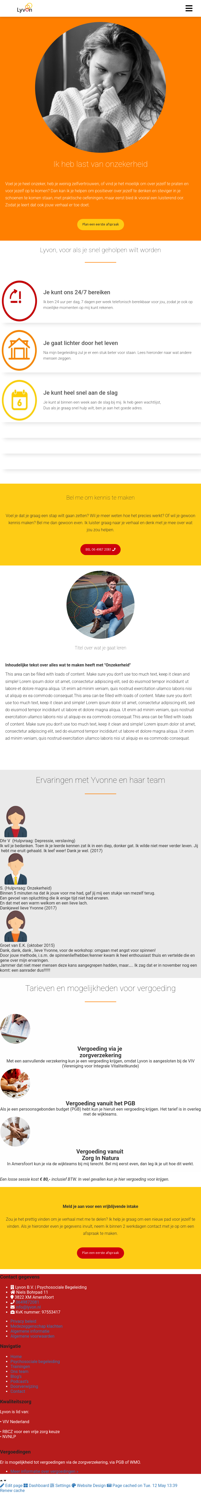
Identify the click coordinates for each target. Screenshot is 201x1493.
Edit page (12, 1485)
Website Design (89, 1485)
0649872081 (27, 1302)
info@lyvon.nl (28, 1307)
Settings (60, 1485)
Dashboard (37, 1485)
